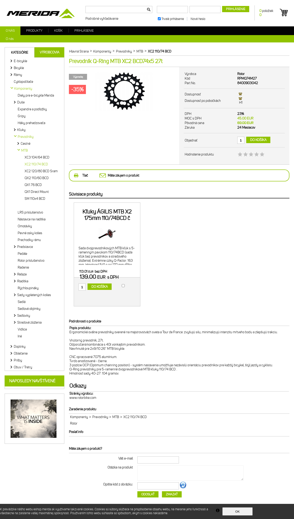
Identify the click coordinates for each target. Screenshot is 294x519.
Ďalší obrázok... (183, 487)
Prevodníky (100, 417)
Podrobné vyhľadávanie (101, 19)
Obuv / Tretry (23, 367)
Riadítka (22, 281)
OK (237, 511)
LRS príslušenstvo (30, 212)
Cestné (25, 144)
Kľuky (21, 130)
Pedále (22, 254)
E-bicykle (20, 61)
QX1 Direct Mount (37, 192)
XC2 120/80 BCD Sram (41, 171)
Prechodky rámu (29, 240)
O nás (10, 31)
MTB (115, 417)
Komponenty (79, 417)
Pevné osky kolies (30, 233)
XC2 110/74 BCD (36, 164)
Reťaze (22, 274)
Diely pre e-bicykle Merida (36, 95)
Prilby (18, 360)
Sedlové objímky (29, 309)
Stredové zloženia (29, 322)
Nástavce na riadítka (31, 219)
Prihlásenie (84, 31)
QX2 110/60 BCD (37, 178)
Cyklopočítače (23, 82)
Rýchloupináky (28, 288)
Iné (20, 336)
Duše (21, 102)
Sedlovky (23, 316)
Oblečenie (21, 353)
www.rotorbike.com (82, 398)
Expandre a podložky (32, 109)
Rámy (18, 75)
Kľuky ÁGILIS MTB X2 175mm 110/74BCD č (107, 214)
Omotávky (25, 226)
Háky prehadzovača (31, 123)
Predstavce (25, 247)
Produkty (34, 31)
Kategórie (19, 52)
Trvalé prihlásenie (172, 19)
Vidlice (22, 329)
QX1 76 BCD (33, 185)
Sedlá (21, 302)
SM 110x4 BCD (35, 199)
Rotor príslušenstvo (31, 260)
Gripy (21, 116)
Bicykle (19, 68)
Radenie (23, 267)
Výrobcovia (49, 52)
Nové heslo (198, 19)
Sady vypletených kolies (34, 295)
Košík (58, 31)
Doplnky (19, 346)
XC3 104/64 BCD (37, 157)
